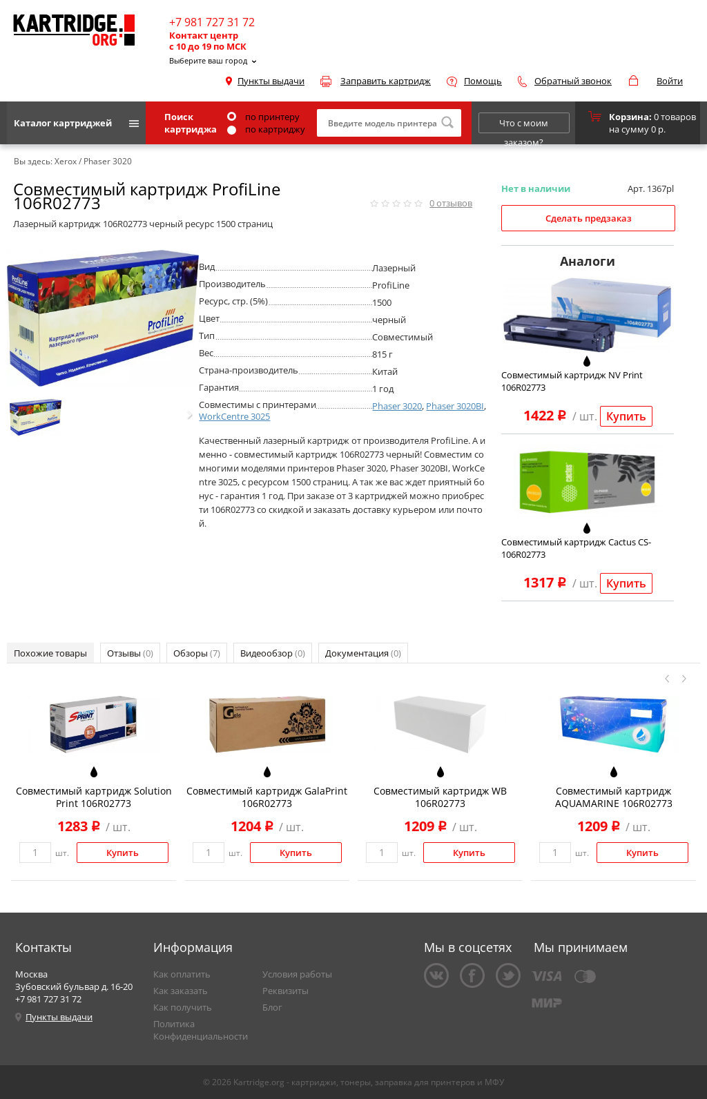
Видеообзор (272, 653)
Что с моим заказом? (523, 125)
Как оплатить (182, 974)
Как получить (182, 1007)
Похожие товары (50, 653)
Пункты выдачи (271, 81)
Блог (272, 1007)
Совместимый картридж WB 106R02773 (440, 797)
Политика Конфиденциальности (200, 1030)
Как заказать (180, 990)
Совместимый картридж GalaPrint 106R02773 (266, 797)
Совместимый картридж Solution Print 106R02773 (94, 797)
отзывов (450, 203)
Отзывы (130, 653)
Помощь (483, 81)
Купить (626, 416)
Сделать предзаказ (588, 218)
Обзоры (196, 653)
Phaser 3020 (397, 406)
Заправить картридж (385, 81)
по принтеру (263, 116)
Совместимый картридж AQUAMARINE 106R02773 (613, 797)
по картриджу (266, 129)
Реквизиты (285, 990)
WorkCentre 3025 (234, 416)
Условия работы (297, 974)
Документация (363, 653)
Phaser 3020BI (455, 406)
